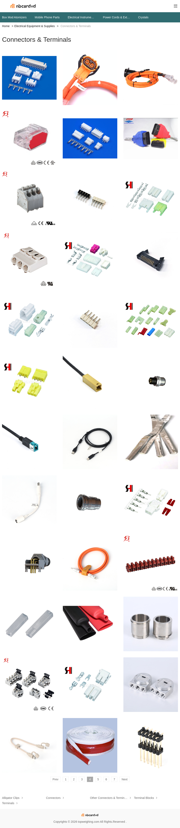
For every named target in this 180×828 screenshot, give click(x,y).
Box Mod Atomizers (14, 17)
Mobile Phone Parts (47, 17)
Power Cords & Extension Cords (116, 17)
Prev (55, 779)
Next (124, 779)
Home (6, 26)
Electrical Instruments (81, 17)
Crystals (143, 17)
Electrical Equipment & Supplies (34, 26)
